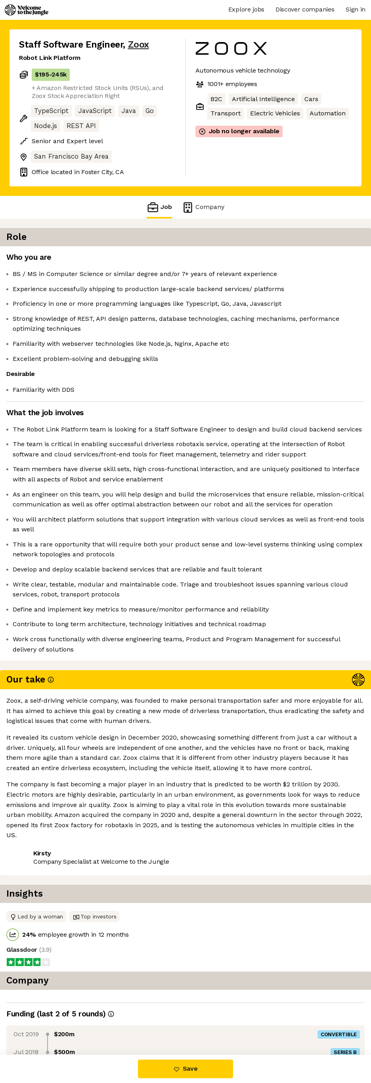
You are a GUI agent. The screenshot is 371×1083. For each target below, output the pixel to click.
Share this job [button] (41, 903)
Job (159, 207)
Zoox (138, 44)
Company (203, 207)
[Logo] (26, 9)
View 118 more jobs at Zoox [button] (116, 903)
